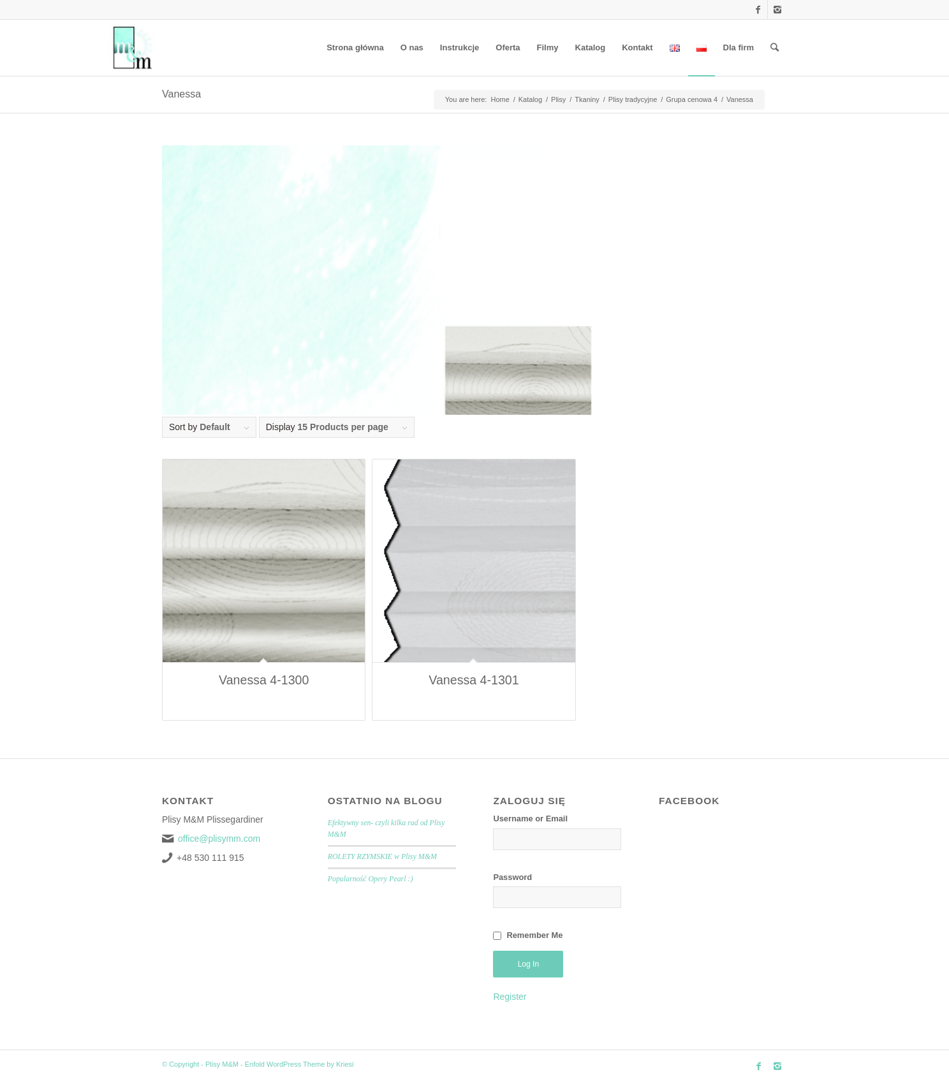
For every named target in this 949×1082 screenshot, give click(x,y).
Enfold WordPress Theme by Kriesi (299, 1064)
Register (509, 997)
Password (512, 877)
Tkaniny (587, 99)
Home (499, 99)
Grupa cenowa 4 (691, 99)
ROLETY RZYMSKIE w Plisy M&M (382, 856)
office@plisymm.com (219, 838)
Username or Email (530, 818)
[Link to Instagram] (777, 9)
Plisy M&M (222, 1064)
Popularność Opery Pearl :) (370, 878)
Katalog (530, 99)
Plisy (558, 99)
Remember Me (534, 935)
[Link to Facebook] (758, 9)
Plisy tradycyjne (632, 99)
